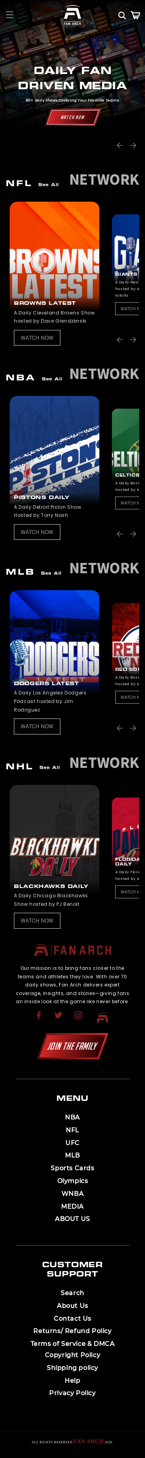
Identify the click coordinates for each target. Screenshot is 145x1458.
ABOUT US (72, 1219)
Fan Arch (89, 1441)
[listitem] (52, 273)
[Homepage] (72, 15)
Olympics (72, 1181)
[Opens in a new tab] (40, 1020)
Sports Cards (72, 1168)
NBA (72, 1117)
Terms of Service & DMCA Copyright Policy (73, 1349)
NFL (72, 1130)
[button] (9, 14)
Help (72, 1380)
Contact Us (72, 1318)
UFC (72, 1143)
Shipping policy (72, 1368)
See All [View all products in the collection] (48, 185)
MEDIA (72, 1206)
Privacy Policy (72, 1393)
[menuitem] (40, 1018)
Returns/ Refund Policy (72, 1331)
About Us (72, 1305)
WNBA (72, 1193)
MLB (72, 1155)
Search (72, 1293)
